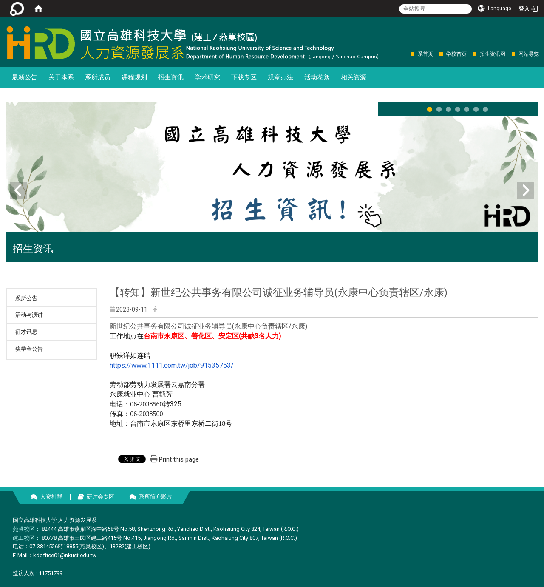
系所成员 (97, 77)
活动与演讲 (29, 315)
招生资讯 (171, 77)
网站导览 (528, 54)
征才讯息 (26, 332)
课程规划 (134, 77)
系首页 (425, 54)
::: (406, 54)
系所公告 (26, 298)
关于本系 (61, 77)
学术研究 (207, 77)
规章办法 (280, 77)
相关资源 (353, 77)
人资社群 (51, 496)
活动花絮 (317, 77)
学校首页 (456, 54)
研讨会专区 (100, 496)
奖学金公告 (29, 349)
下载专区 (244, 77)
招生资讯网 (492, 54)
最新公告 (24, 77)
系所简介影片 (155, 496)
